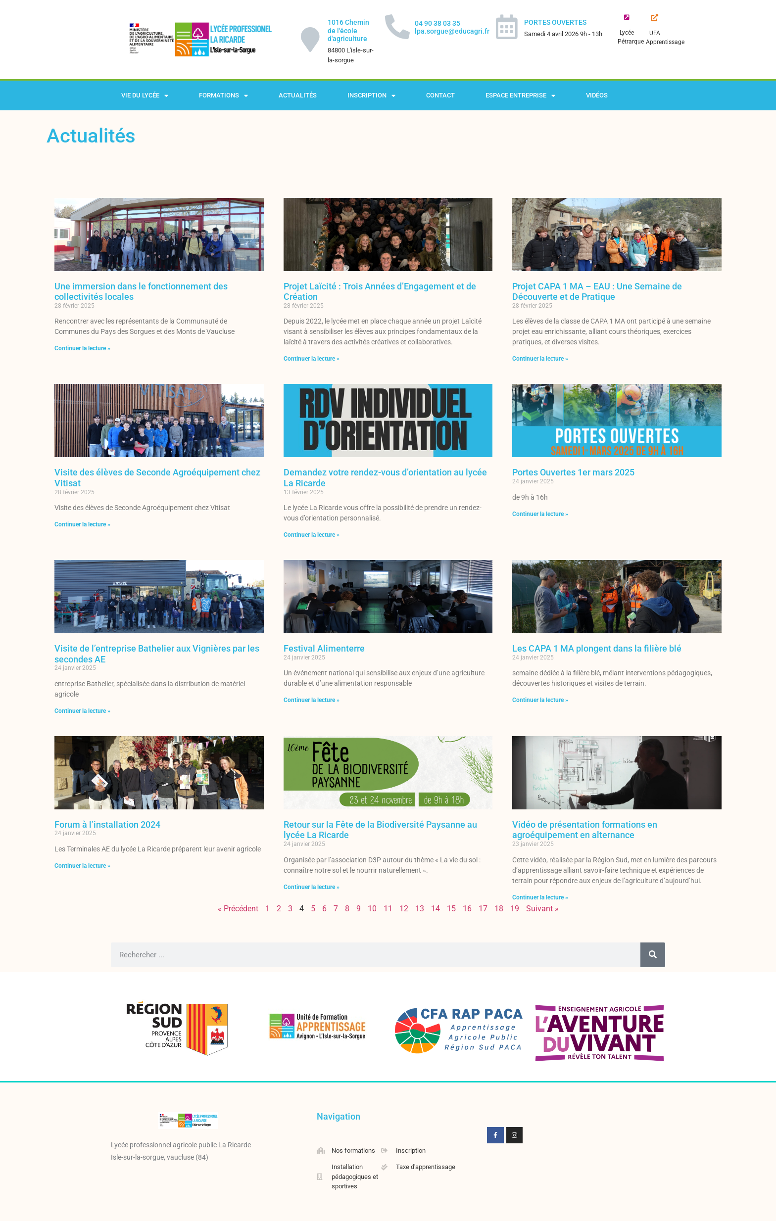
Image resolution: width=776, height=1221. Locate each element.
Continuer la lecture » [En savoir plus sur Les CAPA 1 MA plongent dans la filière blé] (540, 700)
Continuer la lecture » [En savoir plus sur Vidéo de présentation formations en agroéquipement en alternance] (540, 897)
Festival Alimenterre (324, 648)
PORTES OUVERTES (555, 22)
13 (419, 908)
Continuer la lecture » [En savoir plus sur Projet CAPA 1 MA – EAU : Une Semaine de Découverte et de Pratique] (540, 358)
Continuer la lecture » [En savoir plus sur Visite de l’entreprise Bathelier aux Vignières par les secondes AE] (82, 710)
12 (403, 908)
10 (372, 908)
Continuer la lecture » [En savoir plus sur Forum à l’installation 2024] (82, 865)
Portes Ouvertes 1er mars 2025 (573, 472)
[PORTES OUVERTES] (506, 26)
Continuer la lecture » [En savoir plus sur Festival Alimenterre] (312, 700)
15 (451, 908)
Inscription (371, 96)
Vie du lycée (144, 96)
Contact (440, 95)
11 (388, 908)
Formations (223, 96)
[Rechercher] (652, 954)
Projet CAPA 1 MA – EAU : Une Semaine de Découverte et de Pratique (597, 291)
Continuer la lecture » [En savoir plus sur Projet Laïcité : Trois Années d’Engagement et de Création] (312, 358)
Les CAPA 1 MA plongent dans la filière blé (596, 648)
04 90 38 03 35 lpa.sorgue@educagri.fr (452, 27)
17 (483, 908)
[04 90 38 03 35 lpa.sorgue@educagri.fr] (397, 26)
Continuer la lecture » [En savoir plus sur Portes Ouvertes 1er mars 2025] (540, 514)
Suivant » (542, 908)
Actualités (298, 95)
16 (467, 908)
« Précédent (238, 908)
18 (498, 908)
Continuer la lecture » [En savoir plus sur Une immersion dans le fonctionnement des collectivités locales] (82, 348)
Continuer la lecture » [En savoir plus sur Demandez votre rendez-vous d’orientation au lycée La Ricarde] (312, 534)
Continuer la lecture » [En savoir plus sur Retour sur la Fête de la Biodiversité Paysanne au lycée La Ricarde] (312, 887)
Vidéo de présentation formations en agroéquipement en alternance (584, 830)
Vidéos (597, 95)
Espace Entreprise (520, 96)
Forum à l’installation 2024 (107, 824)
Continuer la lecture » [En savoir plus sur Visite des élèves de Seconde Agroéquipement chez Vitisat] (82, 524)
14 (435, 908)
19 (514, 908)
